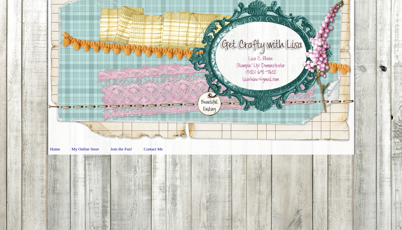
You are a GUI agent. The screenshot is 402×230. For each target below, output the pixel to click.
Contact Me (153, 149)
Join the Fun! (121, 149)
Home (55, 149)
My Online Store (85, 149)
